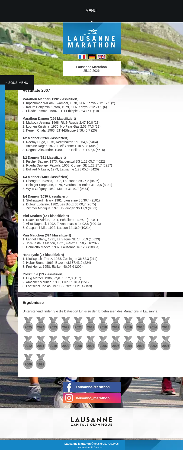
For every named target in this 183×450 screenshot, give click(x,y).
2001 (165, 346)
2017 (115, 327)
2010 (53, 346)
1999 (40, 364)
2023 (53, 327)
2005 (115, 346)
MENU (91, 11)
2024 (40, 327)
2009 (65, 346)
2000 (28, 364)
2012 (28, 346)
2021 (78, 327)
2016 (128, 327)
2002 (153, 346)
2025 (28, 327)
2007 (90, 346)
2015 (140, 327)
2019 (90, 327)
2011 (40, 346)
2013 (165, 327)
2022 (65, 327)
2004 (128, 346)
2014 (153, 327)
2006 (103, 346)
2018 (103, 327)
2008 (78, 346)
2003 (140, 346)
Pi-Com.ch (96, 447)
